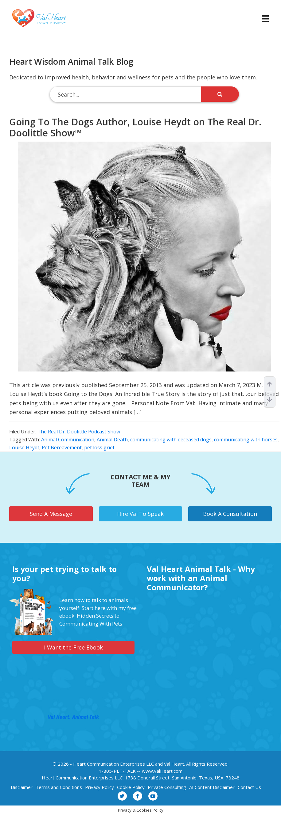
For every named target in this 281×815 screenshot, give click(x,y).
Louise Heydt (24, 447)
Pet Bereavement (62, 447)
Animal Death (112, 439)
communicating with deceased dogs (171, 439)
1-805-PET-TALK (117, 771)
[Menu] (262, 18)
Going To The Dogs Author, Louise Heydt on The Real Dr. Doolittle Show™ (135, 127)
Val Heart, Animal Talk (73, 717)
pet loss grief (99, 447)
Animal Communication (67, 439)
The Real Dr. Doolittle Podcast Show (78, 431)
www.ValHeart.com (162, 771)
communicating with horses (246, 439)
